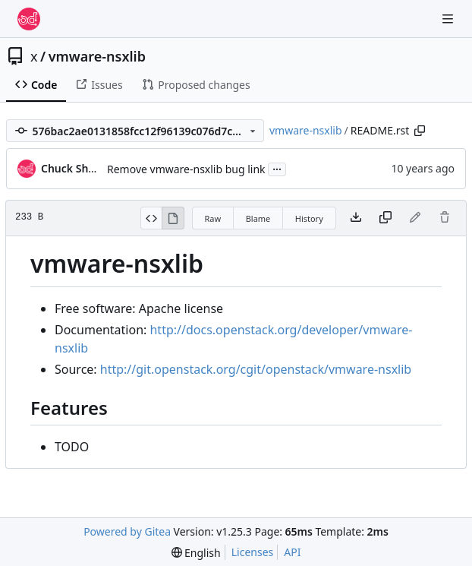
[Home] (29, 19)
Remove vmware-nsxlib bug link (186, 169)
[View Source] (151, 218)
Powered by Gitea (127, 531)
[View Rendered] (173, 218)
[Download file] (356, 218)
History (309, 218)
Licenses (252, 552)
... (277, 168)
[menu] (196, 552)
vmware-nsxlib (97, 56)
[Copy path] (419, 130)
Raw (213, 218)
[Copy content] (385, 218)
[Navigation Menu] (449, 18)
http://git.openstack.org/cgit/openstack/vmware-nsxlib (255, 369)
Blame (258, 218)
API (292, 552)
